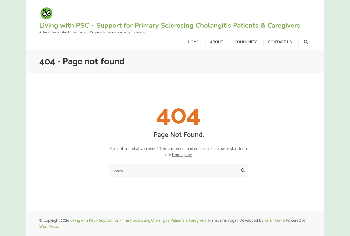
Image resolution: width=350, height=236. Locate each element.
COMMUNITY (246, 42)
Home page (182, 155)
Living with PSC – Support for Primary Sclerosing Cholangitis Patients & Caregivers (169, 25)
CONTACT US (280, 42)
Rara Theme (274, 220)
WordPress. (49, 226)
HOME (193, 42)
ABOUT (216, 42)
